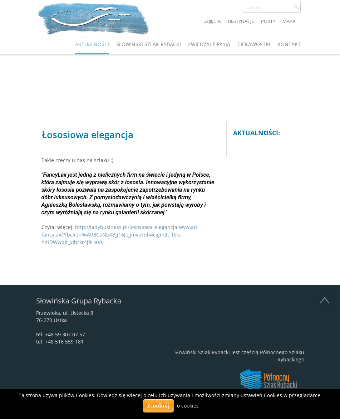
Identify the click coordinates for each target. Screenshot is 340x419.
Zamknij (158, 405)
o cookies (188, 405)
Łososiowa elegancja (87, 134)
